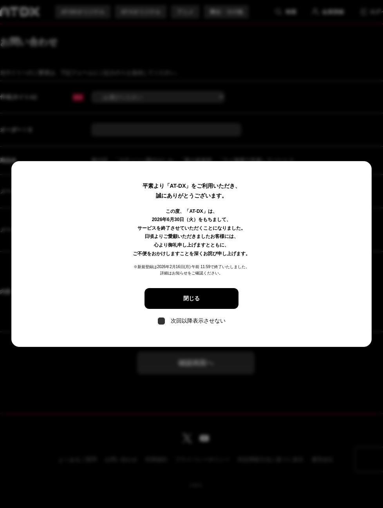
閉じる (191, 298)
